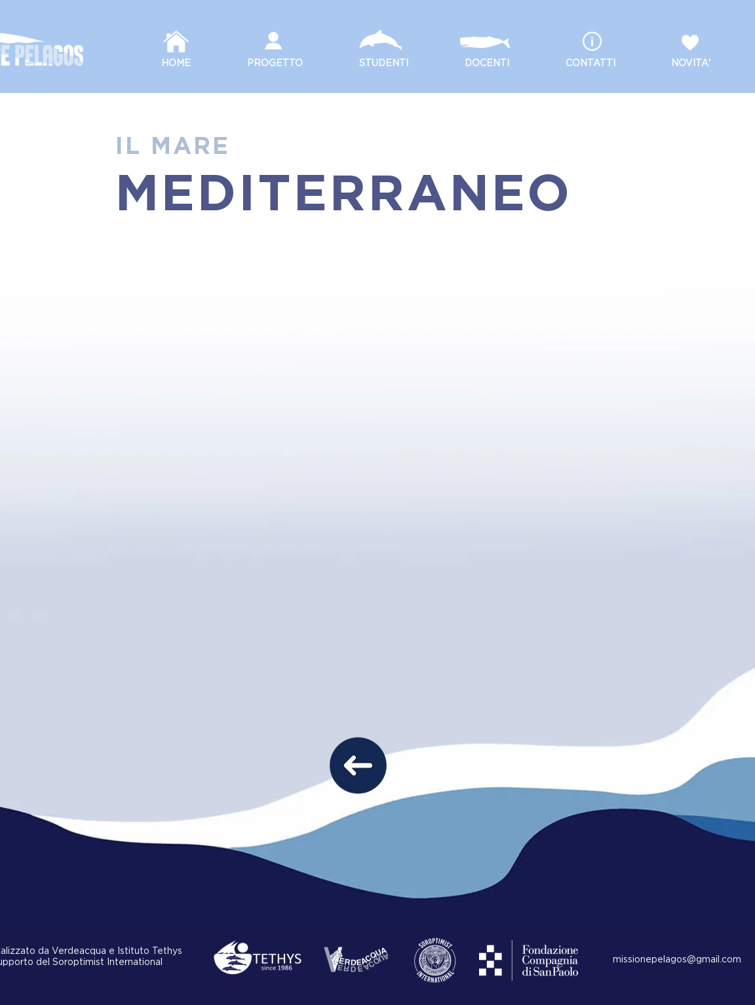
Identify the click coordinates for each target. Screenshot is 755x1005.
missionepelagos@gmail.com (677, 959)
